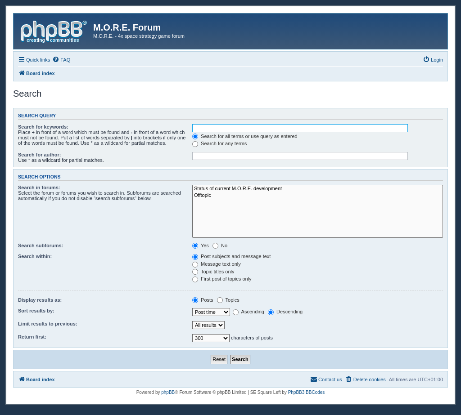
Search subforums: (40, 245)
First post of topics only (222, 278)
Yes (200, 245)
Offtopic (317, 195)
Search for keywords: (43, 126)
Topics (228, 300)
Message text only (216, 264)
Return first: (32, 336)
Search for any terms (219, 143)
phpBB (168, 392)
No (219, 245)
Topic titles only (213, 271)
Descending (285, 311)
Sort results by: (36, 310)
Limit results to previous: (47, 323)
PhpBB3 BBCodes (306, 392)
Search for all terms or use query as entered (245, 136)
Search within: (35, 256)
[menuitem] (61, 59)
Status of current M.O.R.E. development (317, 189)
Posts (202, 300)
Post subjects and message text (231, 256)
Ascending (248, 311)
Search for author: (39, 154)
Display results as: (40, 300)
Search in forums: (39, 187)
